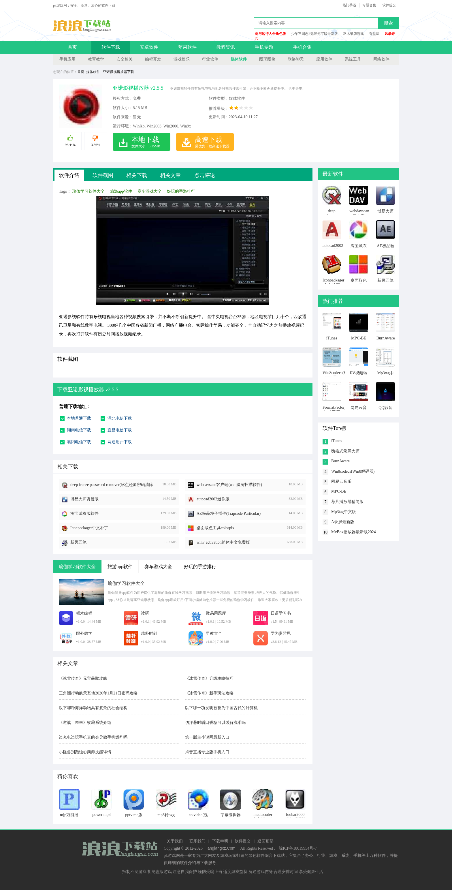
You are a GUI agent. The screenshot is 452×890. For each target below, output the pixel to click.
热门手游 (349, 5)
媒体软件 (239, 59)
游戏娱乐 (182, 59)
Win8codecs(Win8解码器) (353, 471)
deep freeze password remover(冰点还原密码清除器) (111, 485)
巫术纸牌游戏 (353, 34)
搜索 (388, 22)
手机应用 (67, 59)
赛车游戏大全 (150, 191)
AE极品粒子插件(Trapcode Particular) (229, 513)
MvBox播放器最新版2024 (353, 532)
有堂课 (374, 34)
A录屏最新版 (342, 522)
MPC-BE (338, 491)
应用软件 (324, 59)
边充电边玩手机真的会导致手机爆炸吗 (93, 737)
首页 (72, 47)
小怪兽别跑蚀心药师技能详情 (85, 752)
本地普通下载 (79, 418)
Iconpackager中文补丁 (89, 528)
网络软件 (381, 59)
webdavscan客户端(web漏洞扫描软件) (229, 484)
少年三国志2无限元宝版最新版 (314, 34)
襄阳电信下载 (79, 442)
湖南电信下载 (79, 430)
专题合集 (369, 5)
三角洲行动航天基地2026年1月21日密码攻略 (98, 693)
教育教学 (96, 59)
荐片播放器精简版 (347, 502)
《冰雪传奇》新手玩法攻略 (209, 693)
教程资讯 (225, 47)
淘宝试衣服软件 (84, 513)
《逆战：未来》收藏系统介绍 (85, 722)
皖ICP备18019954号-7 (298, 848)
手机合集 (302, 47)
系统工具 (353, 59)
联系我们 (197, 841)
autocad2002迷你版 (213, 499)
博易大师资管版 (84, 499)
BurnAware (340, 461)
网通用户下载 (120, 442)
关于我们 (175, 841)
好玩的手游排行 (181, 191)
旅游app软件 (121, 191)
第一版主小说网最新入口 (207, 737)
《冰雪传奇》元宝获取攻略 (83, 678)
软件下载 (110, 47)
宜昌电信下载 (120, 430)
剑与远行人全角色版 (270, 34)
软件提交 (389, 5)
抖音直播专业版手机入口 (207, 752)
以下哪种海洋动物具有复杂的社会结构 (93, 708)
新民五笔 (78, 542)
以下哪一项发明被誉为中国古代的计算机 (221, 708)
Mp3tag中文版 (343, 512)
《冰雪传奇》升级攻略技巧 (209, 678)
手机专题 (264, 47)
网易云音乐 (341, 481)
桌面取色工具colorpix (215, 528)
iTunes (336, 441)
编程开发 (153, 59)
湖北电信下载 (120, 418)
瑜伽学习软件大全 (88, 191)
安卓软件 (149, 47)
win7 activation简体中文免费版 (223, 542)
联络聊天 (296, 59)
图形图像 (267, 59)
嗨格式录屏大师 (345, 451)
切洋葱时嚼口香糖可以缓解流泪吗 (215, 722)
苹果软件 (187, 47)
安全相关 (124, 59)
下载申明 (220, 841)
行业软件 (210, 59)
